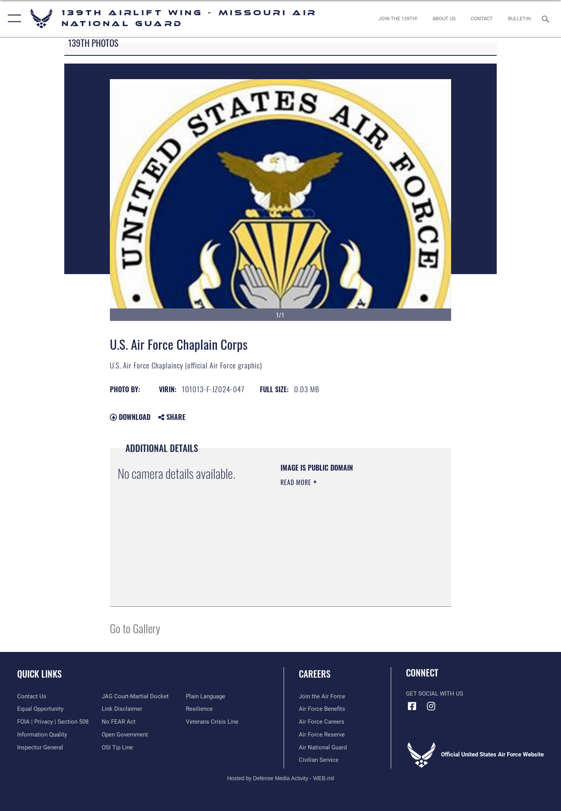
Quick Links (39, 673)
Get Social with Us (434, 693)
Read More (296, 482)
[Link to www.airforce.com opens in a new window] (322, 696)
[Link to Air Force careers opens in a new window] (321, 721)
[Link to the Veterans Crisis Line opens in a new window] (212, 721)
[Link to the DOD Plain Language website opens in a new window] (205, 696)
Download (130, 417)
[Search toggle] (547, 18)
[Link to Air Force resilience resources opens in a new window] (199, 708)
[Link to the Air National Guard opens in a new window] (323, 747)
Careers (314, 673)
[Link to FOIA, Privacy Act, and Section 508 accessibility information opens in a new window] (52, 721)
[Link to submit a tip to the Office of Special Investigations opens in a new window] (117, 747)
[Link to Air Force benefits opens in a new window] (322, 708)
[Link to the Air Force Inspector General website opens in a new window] (40, 747)
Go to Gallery (135, 628)
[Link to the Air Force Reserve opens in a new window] (322, 734)
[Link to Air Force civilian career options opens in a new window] (319, 759)
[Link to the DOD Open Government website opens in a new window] (125, 734)
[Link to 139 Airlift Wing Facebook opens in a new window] (412, 706)
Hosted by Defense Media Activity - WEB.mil (280, 778)
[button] (12, 18)
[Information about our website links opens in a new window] (122, 708)
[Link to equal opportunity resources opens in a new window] (40, 708)
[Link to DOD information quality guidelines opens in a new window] (42, 734)
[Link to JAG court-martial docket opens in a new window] (135, 696)
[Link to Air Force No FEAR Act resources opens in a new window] (119, 721)
